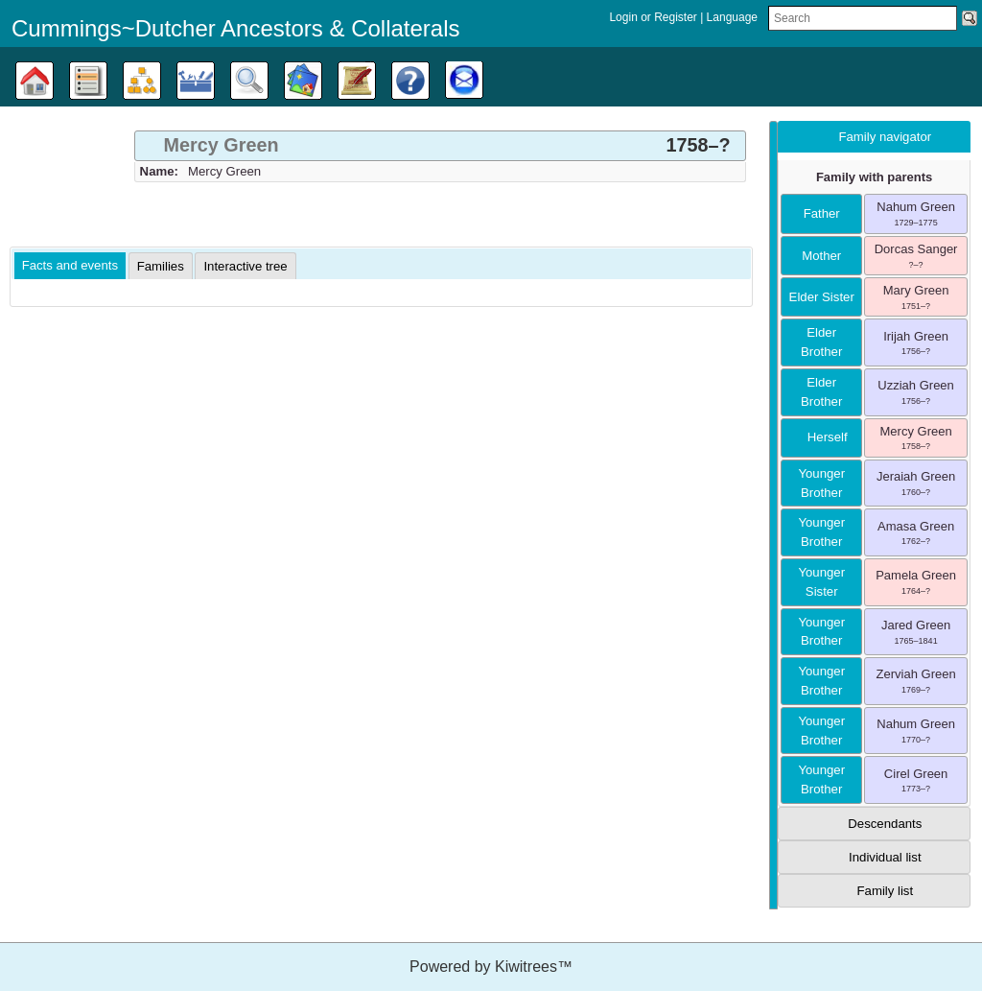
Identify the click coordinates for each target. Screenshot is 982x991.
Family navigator (884, 137)
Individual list (885, 857)
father (822, 213)
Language (732, 17)
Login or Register (654, 17)
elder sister (821, 297)
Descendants (885, 823)
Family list (885, 891)
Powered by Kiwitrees (491, 966)
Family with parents (874, 177)
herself (822, 437)
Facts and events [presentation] (70, 265)
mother (821, 255)
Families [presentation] (160, 266)
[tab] (440, 145)
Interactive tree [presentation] (245, 266)
